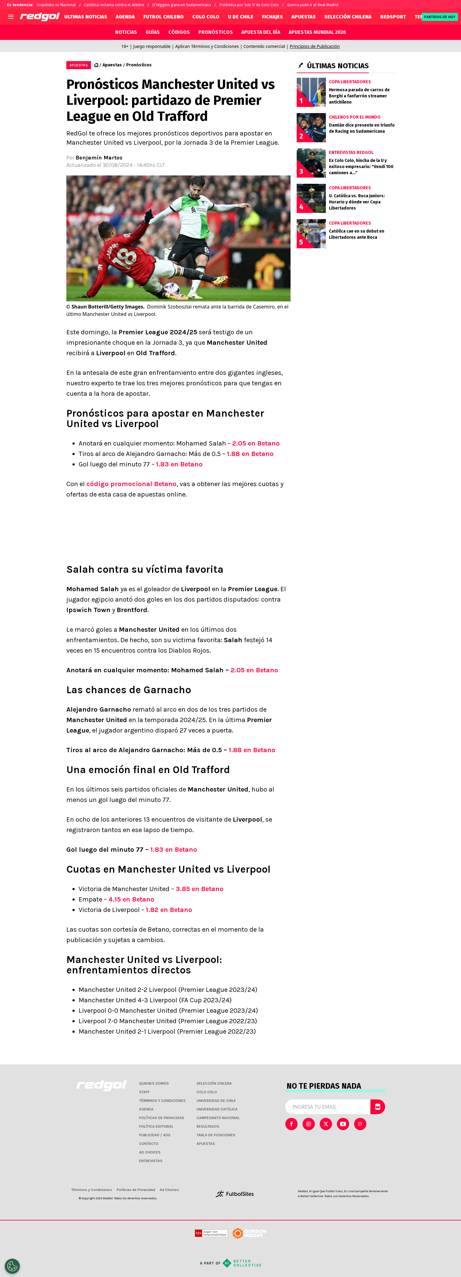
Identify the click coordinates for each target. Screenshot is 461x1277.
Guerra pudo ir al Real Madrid (312, 4)
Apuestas (112, 65)
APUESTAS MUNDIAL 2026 (317, 32)
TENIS (421, 17)
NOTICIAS (126, 32)
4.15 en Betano (131, 899)
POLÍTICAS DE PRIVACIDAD (161, 1118)
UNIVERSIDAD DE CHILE (216, 1100)
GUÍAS (153, 32)
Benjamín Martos (99, 157)
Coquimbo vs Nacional (56, 4)
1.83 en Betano (179, 464)
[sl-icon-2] (326, 1124)
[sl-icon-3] (343, 1124)
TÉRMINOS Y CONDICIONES (162, 1100)
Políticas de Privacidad (136, 1190)
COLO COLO (205, 17)
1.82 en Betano (169, 910)
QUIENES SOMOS (154, 1083)
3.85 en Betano (200, 889)
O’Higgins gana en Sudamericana (181, 4)
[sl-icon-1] (309, 1124)
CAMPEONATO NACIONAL (218, 1118)
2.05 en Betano (256, 443)
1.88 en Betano (250, 454)
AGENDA (125, 17)
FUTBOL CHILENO (163, 17)
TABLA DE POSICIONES (216, 1135)
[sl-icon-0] (291, 1124)
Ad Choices (169, 1190)
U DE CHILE (240, 17)
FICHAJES (272, 17)
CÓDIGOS (179, 32)
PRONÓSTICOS (215, 32)
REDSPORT (393, 17)
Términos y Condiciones (91, 1190)
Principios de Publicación (315, 46)
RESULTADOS (208, 1126)
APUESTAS (303, 17)
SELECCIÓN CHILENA (348, 17)
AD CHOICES (150, 1152)
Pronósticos (139, 65)
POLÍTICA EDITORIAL (156, 1126)
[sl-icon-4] (360, 1124)
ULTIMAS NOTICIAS (85, 17)
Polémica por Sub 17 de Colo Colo (249, 4)
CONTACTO (148, 1143)
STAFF (144, 1092)
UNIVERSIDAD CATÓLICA (217, 1109)
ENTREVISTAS (150, 1161)
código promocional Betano (131, 484)
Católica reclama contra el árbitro (114, 4)
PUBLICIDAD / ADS (154, 1135)
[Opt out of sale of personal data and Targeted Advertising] (12, 1266)
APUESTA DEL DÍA (260, 32)
